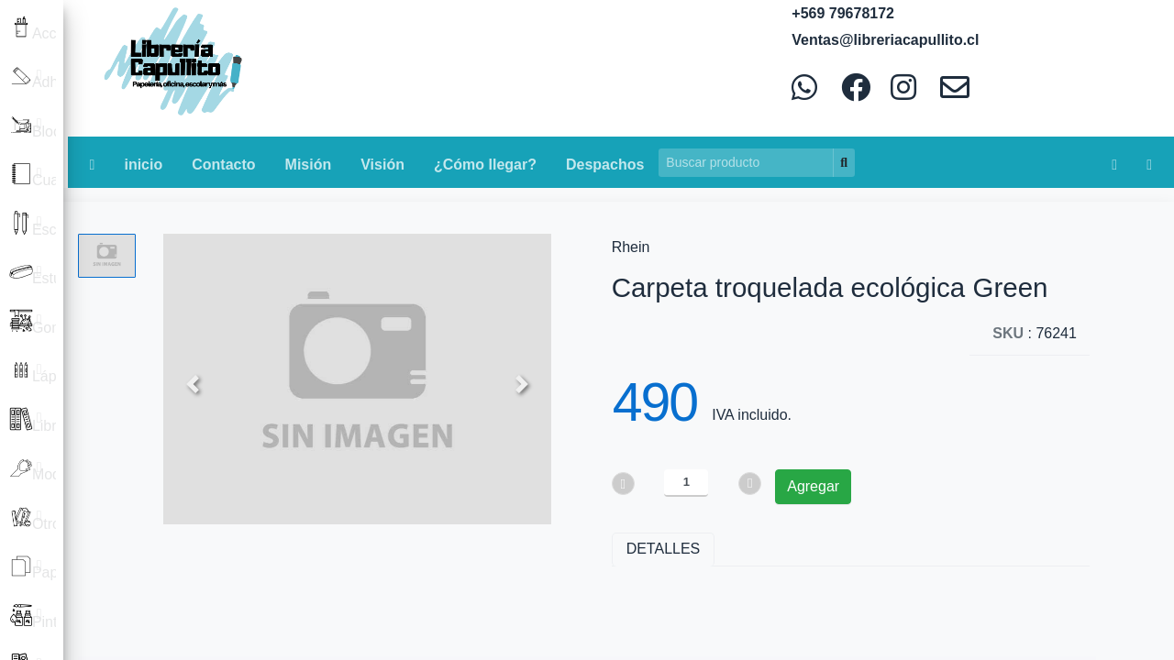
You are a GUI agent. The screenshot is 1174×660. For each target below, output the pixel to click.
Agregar (813, 486)
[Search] (746, 162)
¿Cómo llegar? (485, 164)
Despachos (605, 164)
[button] (192, 383)
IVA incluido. (752, 415)
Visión (382, 164)
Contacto (223, 164)
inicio (143, 164)
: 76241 (1034, 333)
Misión (308, 164)
